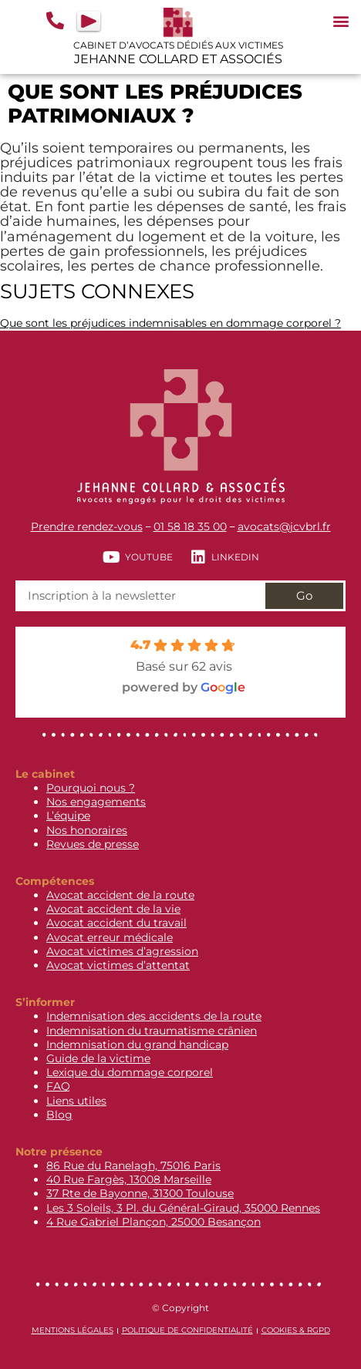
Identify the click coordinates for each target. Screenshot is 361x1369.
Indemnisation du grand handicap (137, 1044)
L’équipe (68, 815)
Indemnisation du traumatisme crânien (151, 1031)
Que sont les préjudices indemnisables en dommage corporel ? (170, 323)
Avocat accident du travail (116, 923)
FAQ (58, 1086)
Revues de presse (92, 844)
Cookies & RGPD (295, 1330)
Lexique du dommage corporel (129, 1072)
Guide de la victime (98, 1058)
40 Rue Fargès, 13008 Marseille (128, 1179)
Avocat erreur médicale (109, 937)
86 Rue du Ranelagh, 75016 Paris (133, 1165)
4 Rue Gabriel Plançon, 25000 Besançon (153, 1222)
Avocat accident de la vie (113, 909)
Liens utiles (76, 1101)
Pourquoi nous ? (90, 788)
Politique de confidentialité (187, 1330)
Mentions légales (72, 1330)
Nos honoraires (86, 830)
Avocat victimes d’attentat (118, 965)
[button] (340, 20)
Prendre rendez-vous (87, 526)
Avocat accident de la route (120, 895)
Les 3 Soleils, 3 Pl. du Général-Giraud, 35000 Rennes (183, 1208)
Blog (59, 1115)
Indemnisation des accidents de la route (153, 1016)
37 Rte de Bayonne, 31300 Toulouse (140, 1193)
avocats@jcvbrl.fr (284, 526)
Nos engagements (96, 802)
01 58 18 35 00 (190, 526)
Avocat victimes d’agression (122, 951)
